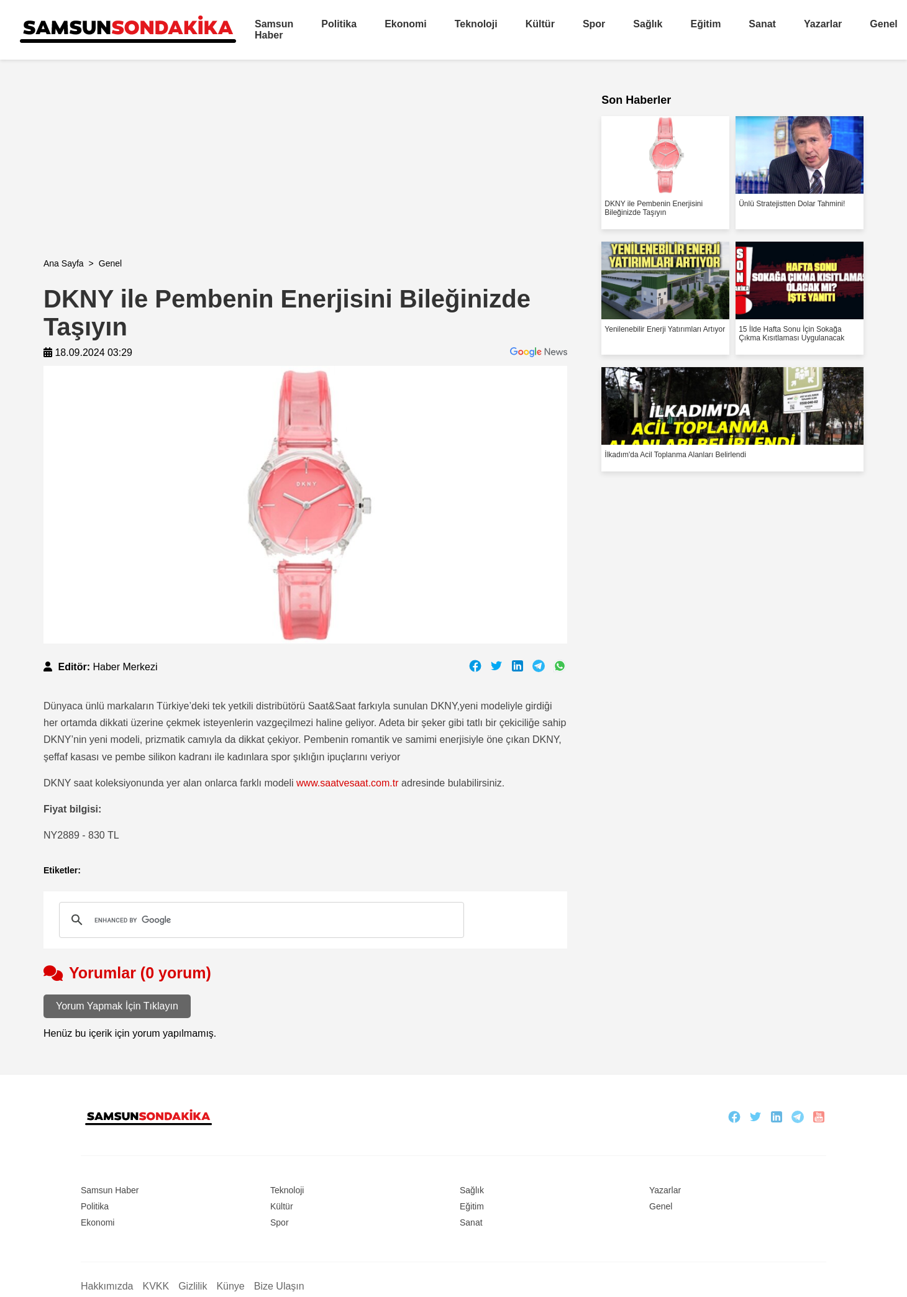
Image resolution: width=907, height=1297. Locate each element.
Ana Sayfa (63, 263)
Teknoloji (476, 24)
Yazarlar (823, 24)
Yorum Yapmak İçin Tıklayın (117, 1006)
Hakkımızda (107, 1286)
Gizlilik (192, 1286)
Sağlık (647, 24)
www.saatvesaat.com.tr (347, 783)
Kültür (540, 24)
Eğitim (705, 24)
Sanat (762, 24)
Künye (230, 1286)
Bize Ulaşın (279, 1286)
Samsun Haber (274, 29)
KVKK (155, 1286)
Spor (594, 24)
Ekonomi (406, 24)
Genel (883, 24)
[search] (259, 919)
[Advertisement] (235, 171)
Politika (339, 24)
